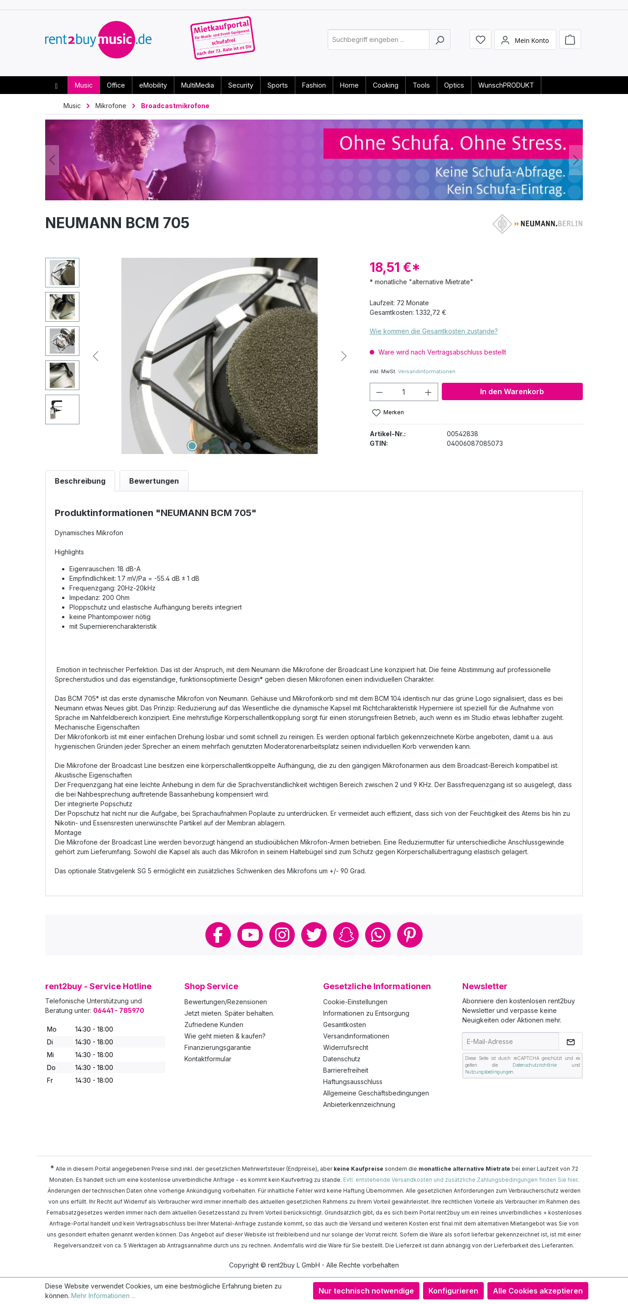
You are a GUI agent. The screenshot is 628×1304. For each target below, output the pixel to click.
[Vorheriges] (52, 160)
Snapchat (346, 935)
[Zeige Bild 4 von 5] (233, 445)
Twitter (314, 935)
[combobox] (378, 42)
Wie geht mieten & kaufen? (225, 1036)
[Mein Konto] (525, 42)
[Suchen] (439, 42)
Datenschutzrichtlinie (535, 1065)
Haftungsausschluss (352, 1081)
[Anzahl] (403, 392)
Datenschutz (342, 1059)
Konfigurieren (453, 1290)
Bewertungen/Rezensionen (225, 1002)
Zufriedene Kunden (213, 1024)
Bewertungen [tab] (154, 480)
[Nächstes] (576, 160)
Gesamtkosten (344, 1024)
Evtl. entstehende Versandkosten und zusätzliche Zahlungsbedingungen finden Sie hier (460, 1179)
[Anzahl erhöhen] (428, 392)
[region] (198, 356)
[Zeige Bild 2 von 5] (205, 445)
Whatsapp (378, 935)
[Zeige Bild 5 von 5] (247, 445)
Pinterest (410, 935)
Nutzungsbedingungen (489, 1071)
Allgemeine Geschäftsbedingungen (376, 1093)
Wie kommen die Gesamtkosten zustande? (434, 331)
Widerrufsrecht (345, 1047)
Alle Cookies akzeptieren (538, 1290)
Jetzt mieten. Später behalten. (229, 1013)
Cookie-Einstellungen (355, 1002)
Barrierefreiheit (345, 1070)
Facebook (218, 935)
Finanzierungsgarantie (217, 1047)
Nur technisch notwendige (366, 1290)
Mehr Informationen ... (103, 1295)
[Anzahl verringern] (379, 392)
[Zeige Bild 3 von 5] (219, 445)
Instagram (282, 935)
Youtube (250, 935)
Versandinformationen (426, 371)
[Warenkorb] (570, 42)
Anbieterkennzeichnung (359, 1104)
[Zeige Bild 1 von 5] (192, 445)
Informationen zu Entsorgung (366, 1013)
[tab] (80, 481)
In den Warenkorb (512, 391)
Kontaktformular (207, 1059)
